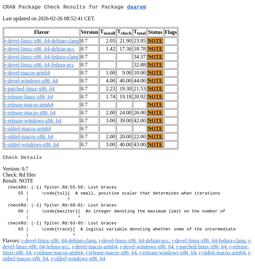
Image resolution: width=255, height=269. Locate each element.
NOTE (155, 42)
